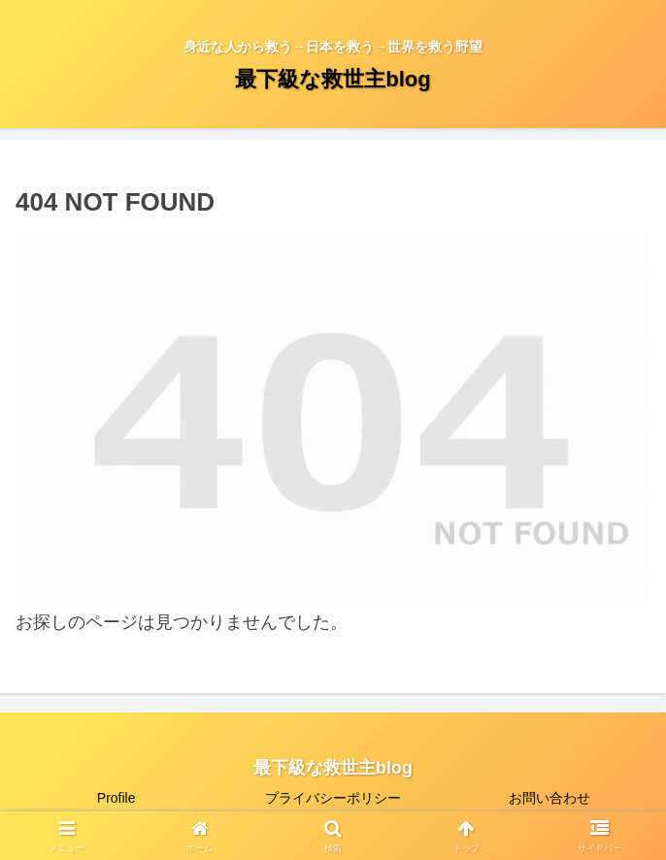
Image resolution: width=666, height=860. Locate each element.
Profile (116, 798)
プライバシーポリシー (333, 798)
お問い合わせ (549, 798)
